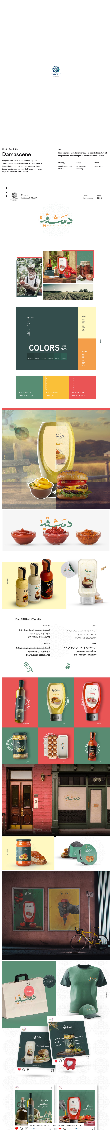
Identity (5, 149)
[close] (80, 1125)
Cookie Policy (71, 1125)
